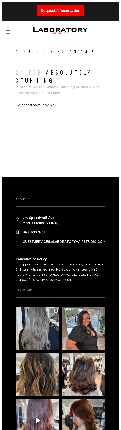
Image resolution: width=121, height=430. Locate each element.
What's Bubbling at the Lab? (70, 87)
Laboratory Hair (29, 93)
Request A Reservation (60, 11)
